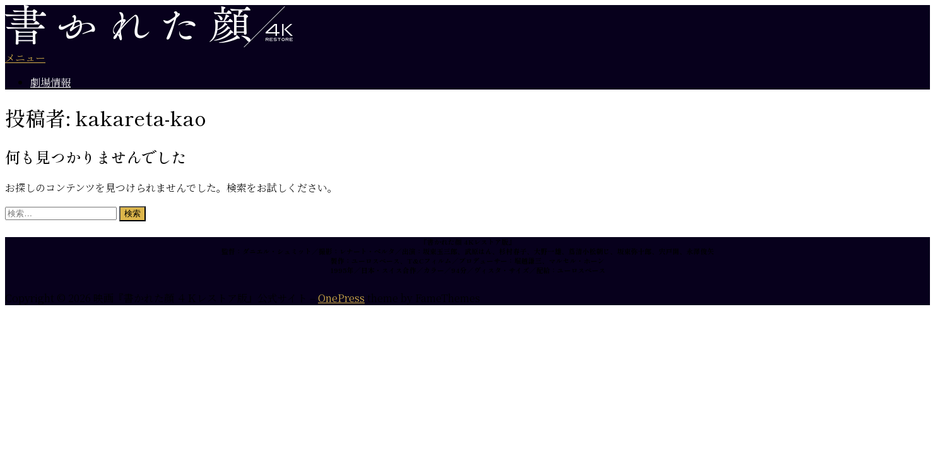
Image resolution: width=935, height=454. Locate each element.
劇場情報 (50, 82)
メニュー (25, 57)
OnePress (341, 298)
